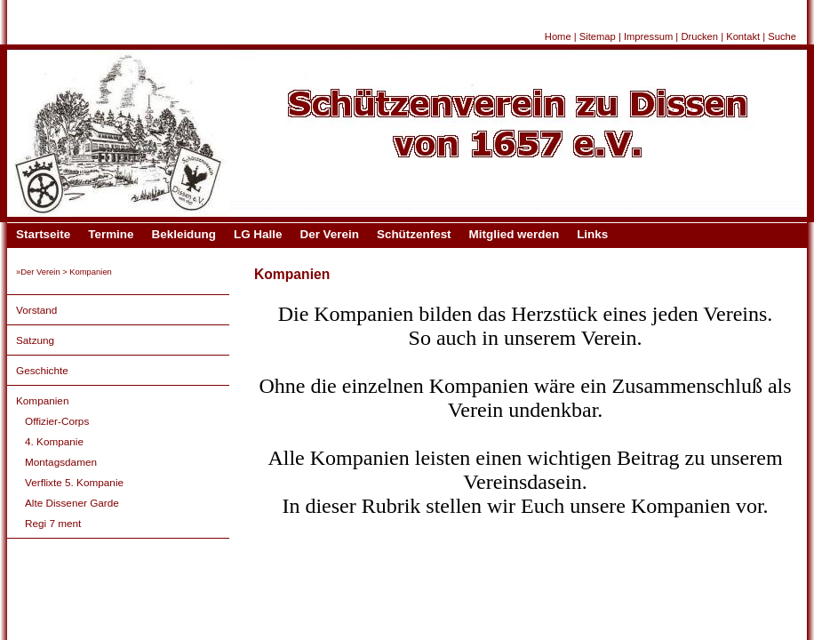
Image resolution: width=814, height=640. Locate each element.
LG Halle (258, 234)
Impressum (648, 36)
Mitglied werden (514, 234)
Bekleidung (184, 234)
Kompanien (42, 400)
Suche (782, 36)
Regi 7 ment (53, 523)
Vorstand (36, 310)
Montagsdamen (61, 462)
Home (558, 36)
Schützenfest (414, 234)
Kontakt (743, 36)
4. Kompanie (54, 441)
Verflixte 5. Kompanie (74, 482)
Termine (110, 234)
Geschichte (42, 370)
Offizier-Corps (57, 421)
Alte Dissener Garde (72, 502)
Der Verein (328, 234)
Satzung (35, 340)
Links (592, 234)
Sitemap (597, 36)
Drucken (699, 36)
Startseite (43, 234)
